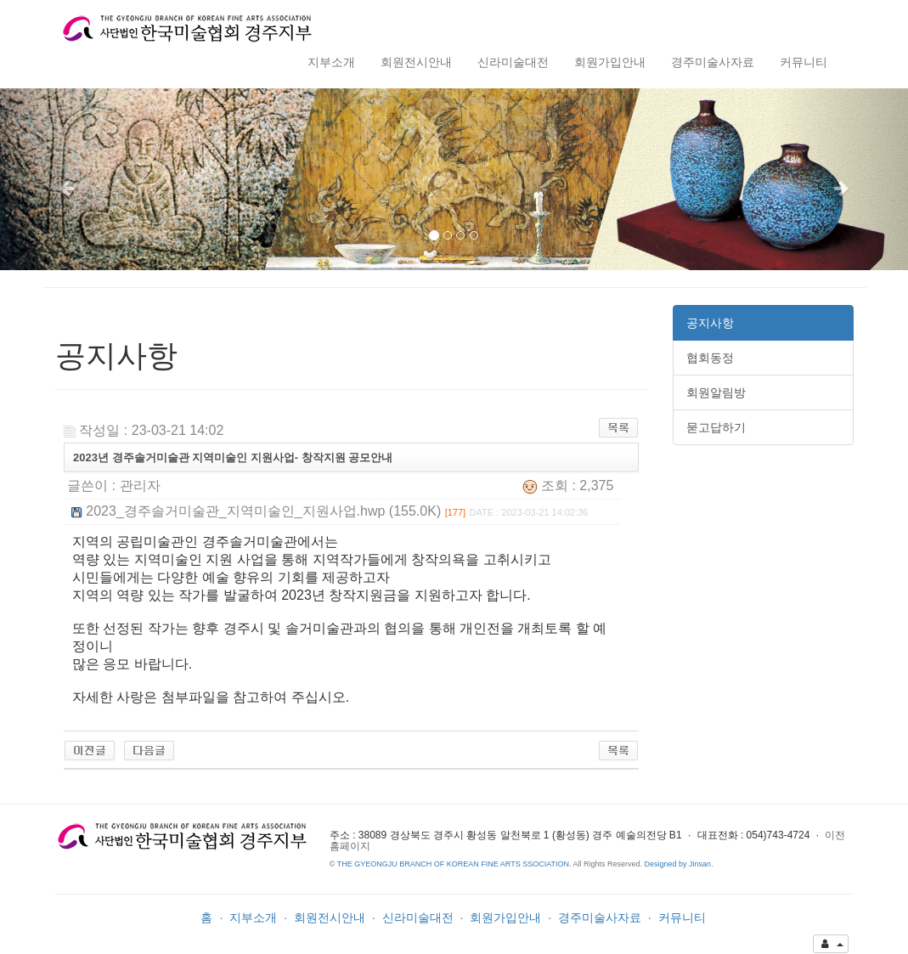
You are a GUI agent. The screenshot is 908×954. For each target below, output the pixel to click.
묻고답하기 (716, 427)
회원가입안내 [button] (610, 62)
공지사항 (710, 323)
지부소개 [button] (331, 62)
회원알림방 (716, 392)
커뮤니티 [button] (803, 62)
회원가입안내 (505, 917)
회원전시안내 (329, 917)
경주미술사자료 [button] (712, 62)
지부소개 (253, 917)
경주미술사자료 (599, 917)
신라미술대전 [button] (513, 62)
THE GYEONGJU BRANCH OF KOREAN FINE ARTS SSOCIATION (453, 864)
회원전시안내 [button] (416, 62)
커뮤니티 (682, 917)
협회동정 (710, 357)
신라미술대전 (418, 917)
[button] (68, 179)
